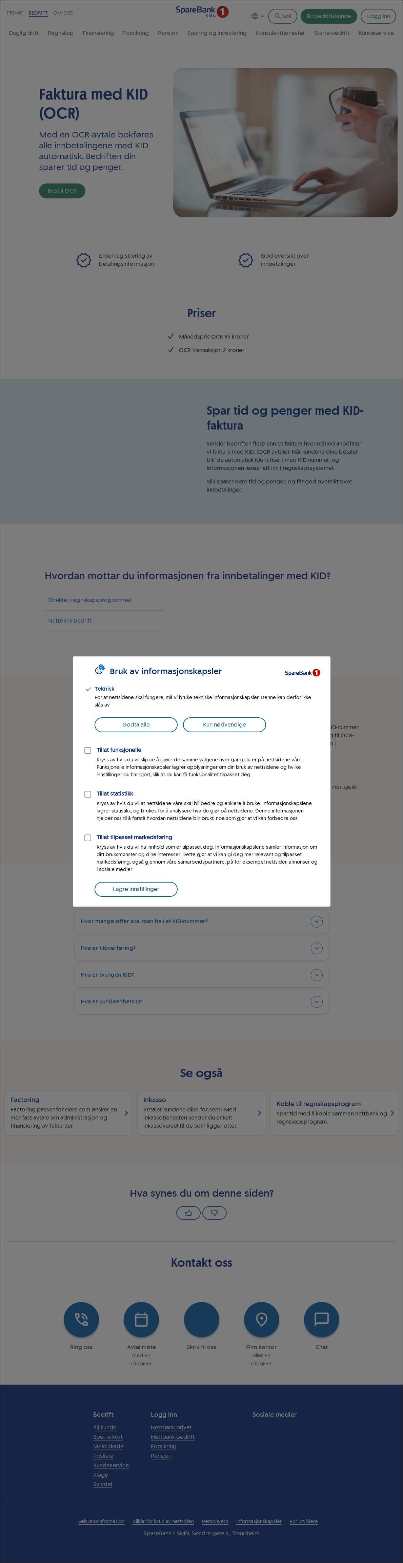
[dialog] (201, 781)
